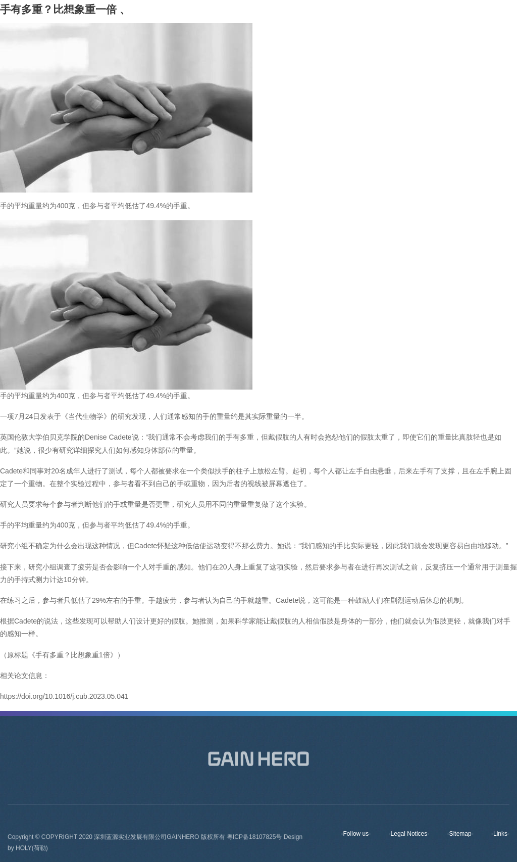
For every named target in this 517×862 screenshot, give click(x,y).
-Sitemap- (460, 833)
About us (285, 18)
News (408, 18)
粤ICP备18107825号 (255, 838)
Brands (327, 18)
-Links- (500, 833)
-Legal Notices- (409, 833)
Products (369, 18)
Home (245, 18)
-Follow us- (356, 833)
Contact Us (451, 18)
